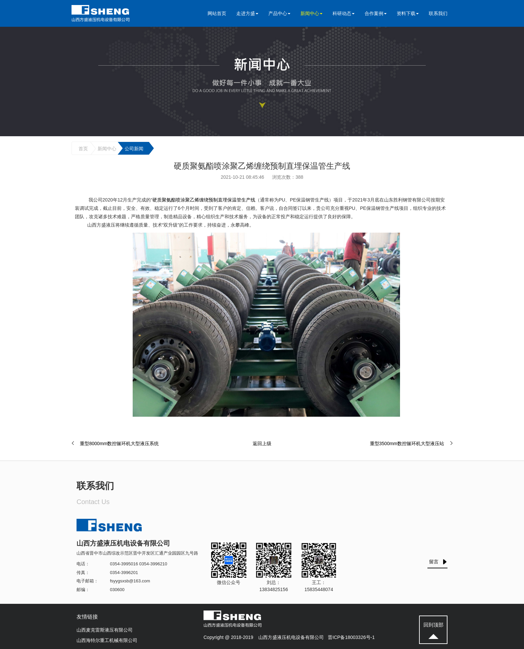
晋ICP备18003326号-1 (351, 637)
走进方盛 (247, 13)
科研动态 (344, 13)
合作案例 (376, 13)
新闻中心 (311, 13)
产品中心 (279, 13)
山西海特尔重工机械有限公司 (107, 640)
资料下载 (408, 13)
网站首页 (217, 13)
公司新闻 (134, 148)
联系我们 (438, 13)
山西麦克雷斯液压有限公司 (105, 630)
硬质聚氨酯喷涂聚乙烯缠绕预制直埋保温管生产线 (203, 199)
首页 (83, 148)
